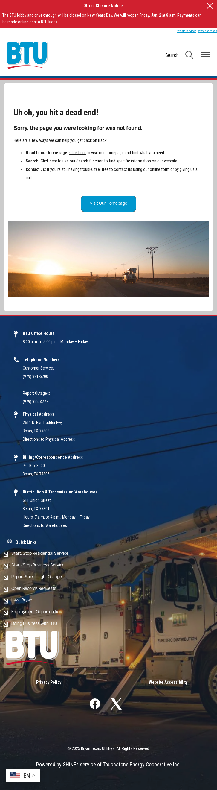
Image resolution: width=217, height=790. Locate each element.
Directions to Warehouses (45, 525)
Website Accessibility (168, 682)
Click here (77, 152)
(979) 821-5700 (35, 376)
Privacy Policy (48, 682)
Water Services (207, 31)
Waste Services (186, 31)
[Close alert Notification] (210, 5)
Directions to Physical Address (49, 439)
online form (159, 169)
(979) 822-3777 (35, 401)
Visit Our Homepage (108, 203)
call (29, 177)
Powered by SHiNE (56, 764)
